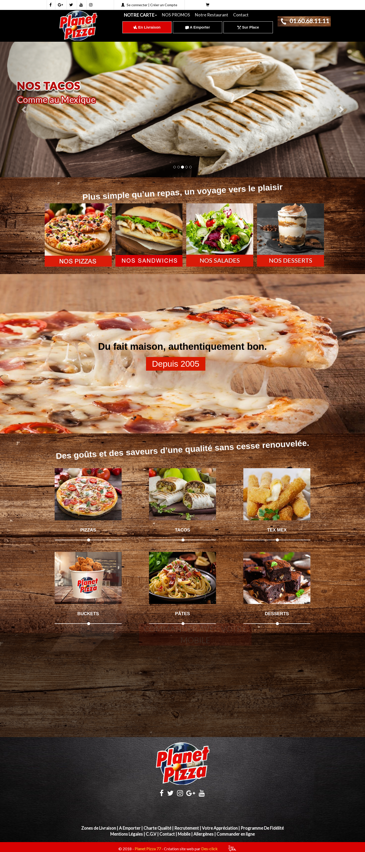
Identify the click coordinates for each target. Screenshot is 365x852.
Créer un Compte (163, 5)
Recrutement (186, 828)
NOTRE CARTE (140, 15)
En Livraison (146, 27)
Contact (241, 14)
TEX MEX (277, 530)
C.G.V (151, 834)
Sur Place (248, 27)
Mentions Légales (126, 834)
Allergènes (203, 834)
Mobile (184, 834)
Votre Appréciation (220, 828)
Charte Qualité (157, 828)
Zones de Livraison (98, 828)
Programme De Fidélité (262, 828)
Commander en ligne (236, 834)
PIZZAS (88, 530)
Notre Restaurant (211, 14)
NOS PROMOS (176, 14)
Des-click (209, 849)
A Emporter (197, 27)
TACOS (182, 530)
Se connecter (137, 5)
